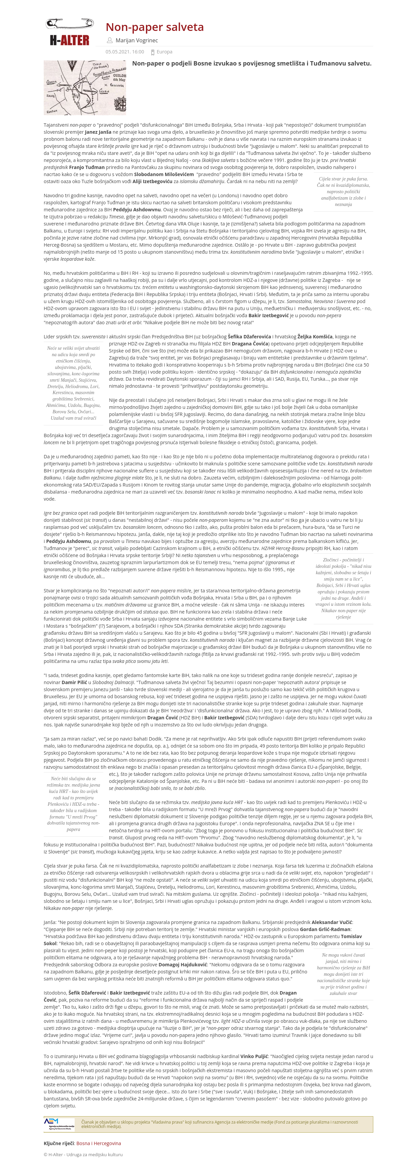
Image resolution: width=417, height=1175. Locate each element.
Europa (165, 51)
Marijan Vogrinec (137, 40)
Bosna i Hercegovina (98, 1143)
